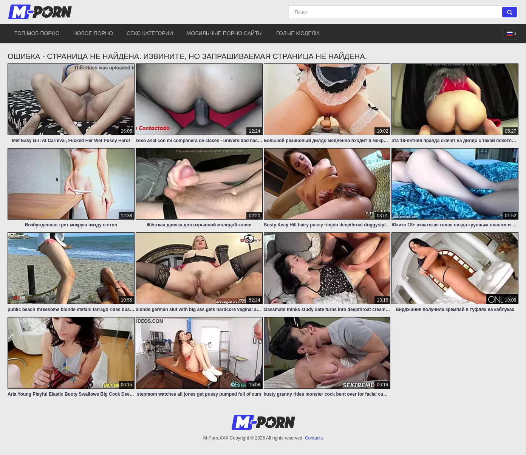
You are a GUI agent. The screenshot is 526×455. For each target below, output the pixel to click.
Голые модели (297, 33)
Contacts (314, 438)
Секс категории (150, 33)
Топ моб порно (37, 33)
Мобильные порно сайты (225, 33)
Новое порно (93, 33)
